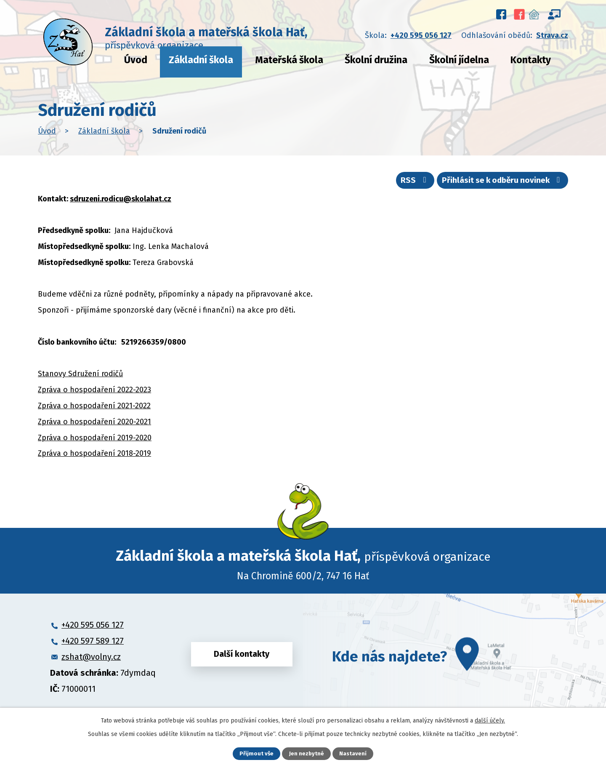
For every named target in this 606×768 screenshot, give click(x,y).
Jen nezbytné (306, 753)
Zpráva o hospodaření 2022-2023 (94, 394)
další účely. (490, 719)
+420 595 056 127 (421, 35)
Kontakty (530, 60)
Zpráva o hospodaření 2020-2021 (94, 426)
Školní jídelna (459, 60)
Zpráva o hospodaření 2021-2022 (94, 410)
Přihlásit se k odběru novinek (496, 183)
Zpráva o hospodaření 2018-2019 (94, 458)
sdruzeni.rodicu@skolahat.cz (120, 203)
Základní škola (201, 60)
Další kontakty (241, 660)
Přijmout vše (256, 753)
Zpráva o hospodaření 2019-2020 (95, 442)
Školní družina (376, 60)
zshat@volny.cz (91, 661)
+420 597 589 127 (92, 645)
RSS (398, 183)
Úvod (135, 60)
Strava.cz (552, 35)
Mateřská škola (289, 60)
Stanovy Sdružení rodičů (80, 378)
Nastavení (353, 753)
